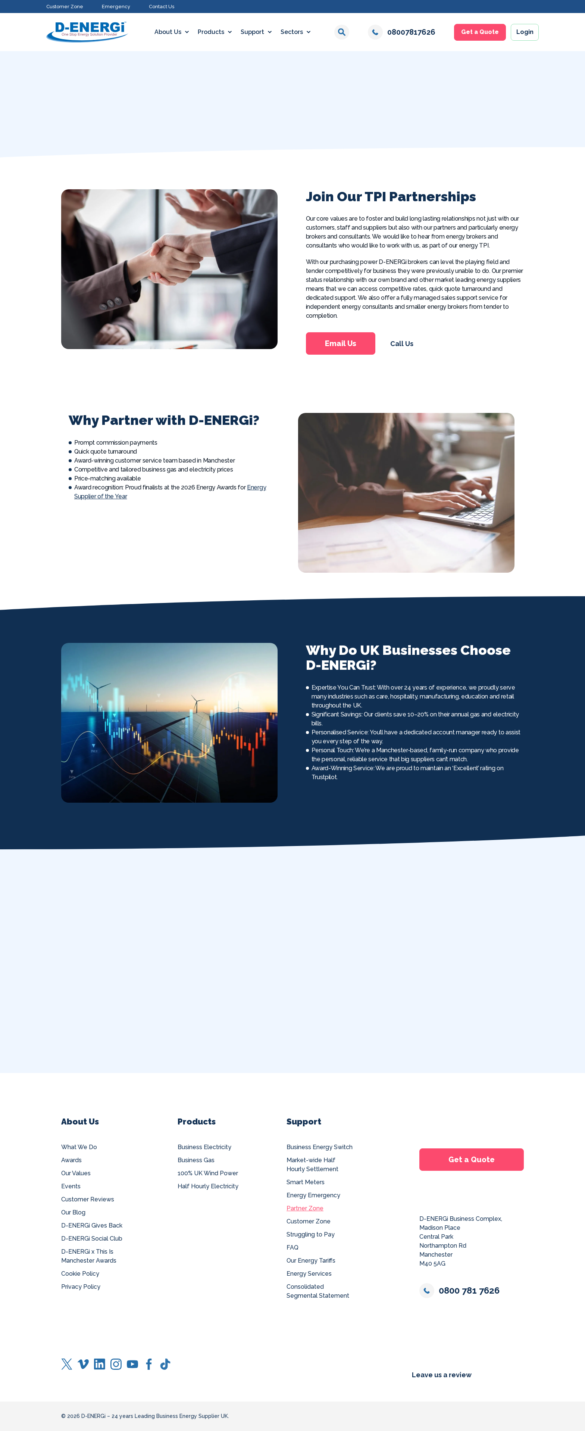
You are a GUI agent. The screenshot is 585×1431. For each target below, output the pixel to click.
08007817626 (401, 32)
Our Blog (73, 1212)
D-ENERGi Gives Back (91, 1225)
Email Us (340, 343)
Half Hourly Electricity (208, 1186)
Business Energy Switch (320, 1147)
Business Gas (196, 1160)
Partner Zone (305, 1208)
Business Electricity (204, 1147)
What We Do (79, 1147)
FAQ (292, 1247)
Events (71, 1186)
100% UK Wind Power (208, 1173)
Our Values (76, 1173)
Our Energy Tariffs (311, 1260)
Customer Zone (64, 6)
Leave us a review (442, 1375)
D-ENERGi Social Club (91, 1238)
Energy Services (309, 1273)
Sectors (292, 31)
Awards (71, 1160)
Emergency (116, 6)
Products (211, 31)
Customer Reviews (87, 1199)
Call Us (401, 344)
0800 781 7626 (459, 1290)
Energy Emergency (313, 1195)
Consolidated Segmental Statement (318, 1291)
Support (252, 31)
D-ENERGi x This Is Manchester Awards (88, 1256)
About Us (167, 31)
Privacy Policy (80, 1286)
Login (525, 31)
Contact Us (161, 6)
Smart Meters (306, 1182)
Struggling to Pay (311, 1234)
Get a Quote (480, 31)
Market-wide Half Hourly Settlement (312, 1165)
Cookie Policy (80, 1273)
